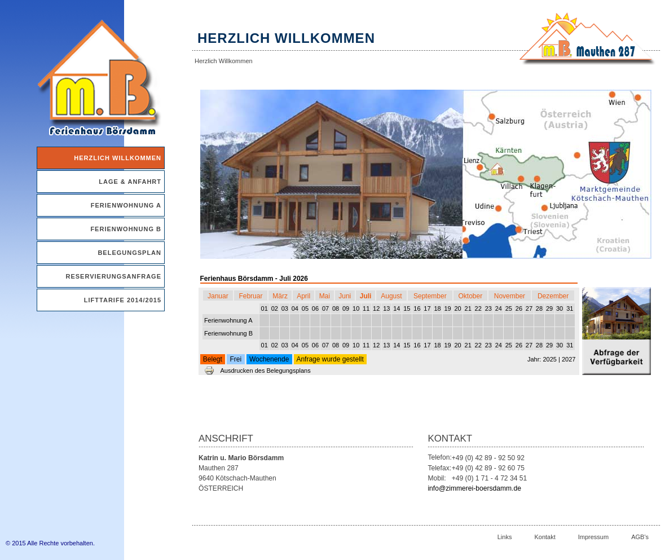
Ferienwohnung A (126, 205)
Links (504, 536)
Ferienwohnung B (125, 229)
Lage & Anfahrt (130, 181)
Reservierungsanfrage (113, 276)
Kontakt (544, 536)
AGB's (640, 536)
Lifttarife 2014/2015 (122, 300)
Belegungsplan (129, 252)
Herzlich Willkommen (117, 158)
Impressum (593, 536)
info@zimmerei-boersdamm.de (474, 488)
